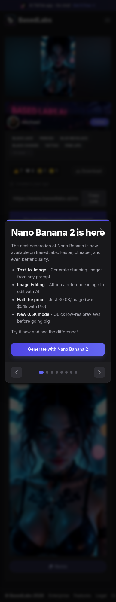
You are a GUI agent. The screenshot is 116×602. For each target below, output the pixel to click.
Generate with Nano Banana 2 (58, 349)
